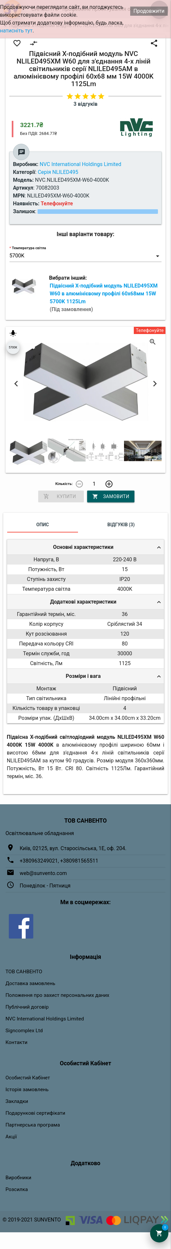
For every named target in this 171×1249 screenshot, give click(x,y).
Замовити (110, 496)
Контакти (17, 1042)
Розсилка (17, 1189)
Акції (11, 1137)
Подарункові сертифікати (35, 1113)
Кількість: (64, 484)
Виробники (18, 1178)
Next (155, 384)
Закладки (17, 1101)
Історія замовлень (27, 1089)
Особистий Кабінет (28, 1078)
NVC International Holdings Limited (45, 1019)
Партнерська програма (33, 1125)
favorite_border (17, 43)
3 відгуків (85, 104)
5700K (13, 347)
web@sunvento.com (43, 873)
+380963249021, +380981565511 (59, 861)
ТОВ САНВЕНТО (24, 972)
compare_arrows (33, 43)
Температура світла (29, 248)
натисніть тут (16, 31)
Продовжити (148, 11)
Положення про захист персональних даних (57, 995)
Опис (42, 524)
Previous (16, 384)
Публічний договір (27, 1007)
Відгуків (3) (121, 524)
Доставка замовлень (30, 983)
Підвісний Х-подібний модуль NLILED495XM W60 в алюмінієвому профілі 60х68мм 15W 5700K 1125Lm (104, 297)
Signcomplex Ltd (24, 1031)
